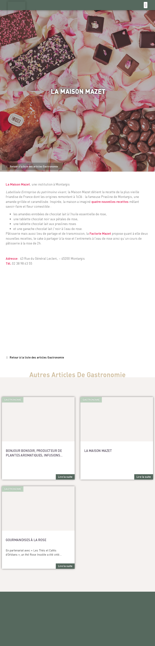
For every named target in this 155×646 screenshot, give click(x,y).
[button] (145, 5)
